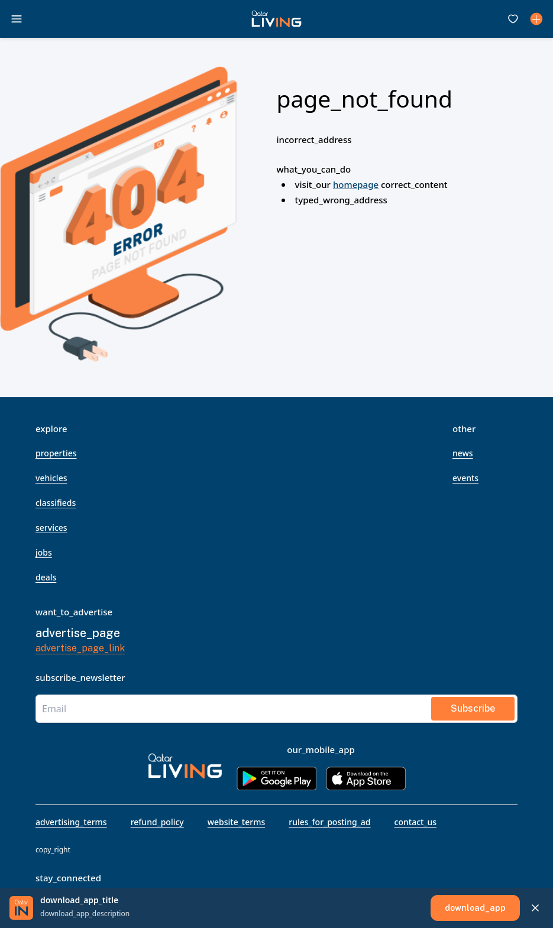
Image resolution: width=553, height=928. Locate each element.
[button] (276, 18)
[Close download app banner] (535, 908)
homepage (356, 184)
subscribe (473, 708)
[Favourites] (513, 19)
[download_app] (475, 908)
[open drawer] (16, 19)
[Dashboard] (536, 19)
